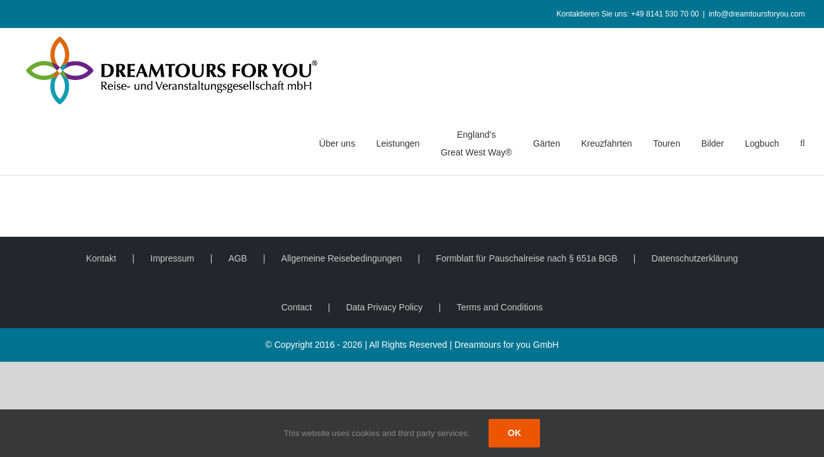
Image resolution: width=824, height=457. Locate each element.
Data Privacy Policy (384, 307)
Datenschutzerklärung (694, 258)
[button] (802, 143)
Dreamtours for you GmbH (506, 345)
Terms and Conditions (500, 307)
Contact (296, 307)
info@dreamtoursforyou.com (756, 14)
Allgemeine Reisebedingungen (341, 258)
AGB (237, 258)
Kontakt (101, 258)
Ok (514, 433)
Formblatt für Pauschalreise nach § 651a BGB (527, 258)
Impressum (172, 258)
